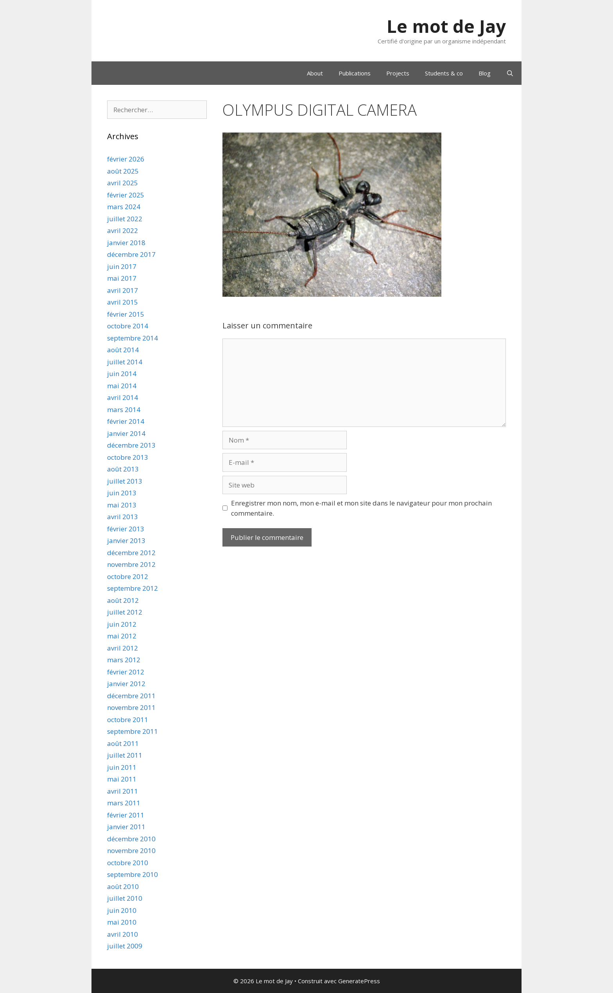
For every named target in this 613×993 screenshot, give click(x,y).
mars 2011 (123, 802)
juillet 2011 (124, 755)
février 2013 (125, 528)
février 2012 (125, 671)
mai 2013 (121, 504)
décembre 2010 (131, 838)
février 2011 (125, 814)
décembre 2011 (131, 695)
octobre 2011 (127, 719)
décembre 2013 (131, 445)
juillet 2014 (124, 361)
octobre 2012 (127, 576)
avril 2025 (122, 182)
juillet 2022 (124, 218)
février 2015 (125, 314)
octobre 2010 (127, 862)
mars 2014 (123, 409)
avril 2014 (122, 397)
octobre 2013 (127, 457)
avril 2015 (122, 302)
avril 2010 (122, 934)
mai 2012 (121, 635)
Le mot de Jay (446, 26)
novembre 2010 (131, 850)
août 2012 (123, 600)
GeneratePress (359, 981)
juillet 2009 (124, 945)
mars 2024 (123, 206)
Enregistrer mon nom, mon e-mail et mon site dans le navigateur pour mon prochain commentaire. (361, 508)
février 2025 (125, 194)
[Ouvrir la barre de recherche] (510, 73)
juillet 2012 (124, 612)
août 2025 (123, 171)
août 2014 (123, 349)
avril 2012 (122, 647)
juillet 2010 (124, 898)
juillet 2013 (124, 481)
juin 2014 (121, 373)
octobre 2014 (127, 325)
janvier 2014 (126, 433)
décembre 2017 (131, 254)
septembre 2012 (132, 588)
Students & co (444, 73)
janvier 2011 (126, 826)
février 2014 (125, 421)
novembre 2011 (131, 707)
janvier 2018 (126, 242)
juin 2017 (121, 266)
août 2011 (123, 743)
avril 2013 (122, 516)
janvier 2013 (126, 540)
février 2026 (125, 158)
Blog (485, 73)
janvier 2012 (126, 683)
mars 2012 (123, 659)
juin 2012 (121, 624)
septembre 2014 (132, 337)
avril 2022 (122, 230)
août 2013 (123, 468)
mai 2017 (121, 278)
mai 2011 (121, 778)
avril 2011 (122, 791)
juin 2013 (121, 492)
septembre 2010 (132, 874)
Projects (397, 73)
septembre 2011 (132, 731)
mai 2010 (121, 922)
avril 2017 (122, 290)
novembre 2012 (131, 564)
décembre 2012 (131, 552)
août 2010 (123, 886)
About (315, 73)
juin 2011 (121, 767)
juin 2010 (121, 910)
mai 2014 (121, 385)
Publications (355, 73)
